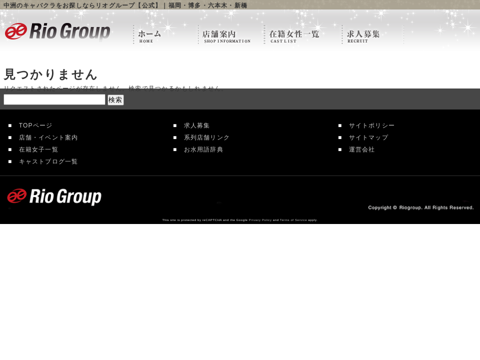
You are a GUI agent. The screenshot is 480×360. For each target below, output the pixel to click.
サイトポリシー (368, 125)
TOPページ (32, 125)
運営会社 (358, 149)
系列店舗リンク (203, 137)
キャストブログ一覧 (45, 161)
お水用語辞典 (200, 149)
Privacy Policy (260, 220)
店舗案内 (231, 35)
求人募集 (193, 125)
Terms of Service (293, 220)
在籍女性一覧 (303, 35)
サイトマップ (365, 137)
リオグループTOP (165, 35)
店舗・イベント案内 (45, 137)
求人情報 (373, 35)
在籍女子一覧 (35, 149)
